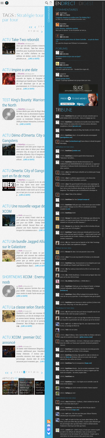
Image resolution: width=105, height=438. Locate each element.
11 (40, 31)
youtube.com (80, 153)
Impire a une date (19, 76)
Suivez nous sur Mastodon (53, 429)
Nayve (66, 51)
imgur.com (92, 372)
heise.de (80, 366)
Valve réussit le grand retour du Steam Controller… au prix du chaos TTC (79, 40)
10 (37, 31)
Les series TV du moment (68, 67)
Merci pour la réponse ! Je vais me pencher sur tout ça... (75, 30)
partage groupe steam (67, 78)
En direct (70, 3)
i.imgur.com (79, 421)
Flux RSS (53, 421)
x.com (78, 213)
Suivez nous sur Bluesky (53, 433)
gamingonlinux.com (79, 140)
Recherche (42, 3)
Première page (28, 27)
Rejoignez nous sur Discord (53, 425)
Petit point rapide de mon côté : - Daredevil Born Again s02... (77, 69)
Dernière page (44, 36)
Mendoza (66, 62)
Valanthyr (21, 118)
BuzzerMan (67, 23)
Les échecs (63, 58)
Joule (20, 232)
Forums (66, 48)
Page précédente (33, 27)
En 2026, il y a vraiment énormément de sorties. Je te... (75, 19)
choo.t (66, 34)
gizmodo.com (88, 128)
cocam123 (67, 73)
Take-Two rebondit (20, 44)
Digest (90, 3)
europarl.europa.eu (87, 204)
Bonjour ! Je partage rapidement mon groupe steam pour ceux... (78, 80)
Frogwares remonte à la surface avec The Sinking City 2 (77, 17)
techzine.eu (74, 295)
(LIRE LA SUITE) (28, 65)
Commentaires (71, 9)
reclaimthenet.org (79, 143)
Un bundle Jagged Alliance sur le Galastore (20, 264)
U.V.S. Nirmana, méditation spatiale (71, 28)
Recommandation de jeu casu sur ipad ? (72, 56)
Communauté (53, 208)
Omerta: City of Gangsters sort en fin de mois (24, 188)
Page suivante (44, 31)
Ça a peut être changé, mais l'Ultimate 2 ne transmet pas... (76, 43)
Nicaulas (21, 48)
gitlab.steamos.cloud (71, 346)
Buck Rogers (67, 12)
